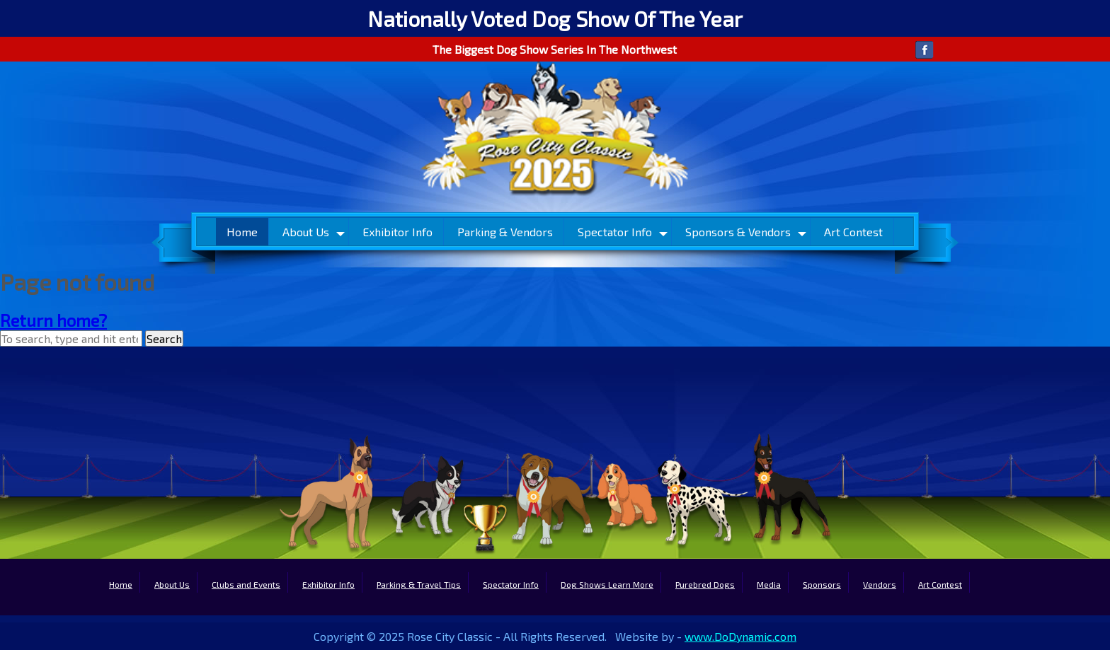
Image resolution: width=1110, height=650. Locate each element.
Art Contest (853, 231)
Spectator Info (615, 231)
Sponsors (822, 584)
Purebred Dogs (705, 584)
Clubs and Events (246, 584)
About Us (305, 231)
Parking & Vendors (505, 231)
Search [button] (164, 338)
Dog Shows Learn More (607, 584)
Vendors (879, 584)
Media (769, 584)
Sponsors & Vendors (738, 231)
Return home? (53, 320)
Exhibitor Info (397, 231)
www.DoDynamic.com (740, 636)
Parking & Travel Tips (419, 584)
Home (242, 231)
